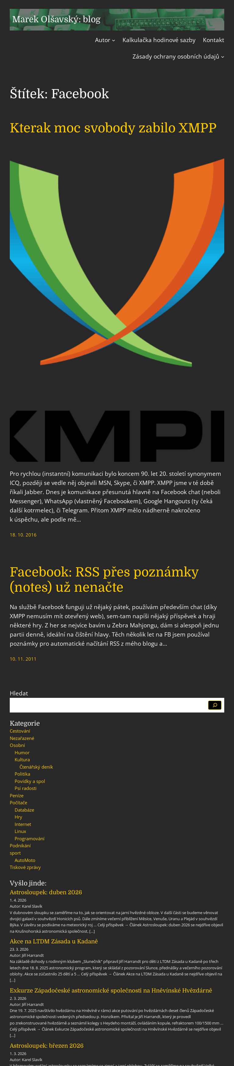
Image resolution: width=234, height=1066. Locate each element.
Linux (20, 831)
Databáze (24, 810)
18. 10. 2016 (23, 535)
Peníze (16, 795)
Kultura (22, 759)
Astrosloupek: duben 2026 (46, 892)
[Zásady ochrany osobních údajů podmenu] (222, 56)
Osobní (17, 745)
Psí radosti (26, 788)
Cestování (20, 731)
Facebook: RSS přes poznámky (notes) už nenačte (104, 580)
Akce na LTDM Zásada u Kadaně (54, 941)
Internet (23, 824)
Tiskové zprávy (25, 867)
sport (15, 853)
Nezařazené (22, 738)
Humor (22, 752)
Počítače (18, 802)
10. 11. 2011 (23, 659)
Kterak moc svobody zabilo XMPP (113, 128)
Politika (22, 774)
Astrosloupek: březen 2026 (46, 1046)
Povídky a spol (30, 781)
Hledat (19, 693)
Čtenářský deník (36, 767)
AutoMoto (25, 860)
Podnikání (20, 845)
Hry (18, 817)
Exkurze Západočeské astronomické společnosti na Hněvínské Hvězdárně (111, 990)
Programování (29, 838)
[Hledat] (215, 705)
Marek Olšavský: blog (56, 19)
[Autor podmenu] (113, 40)
